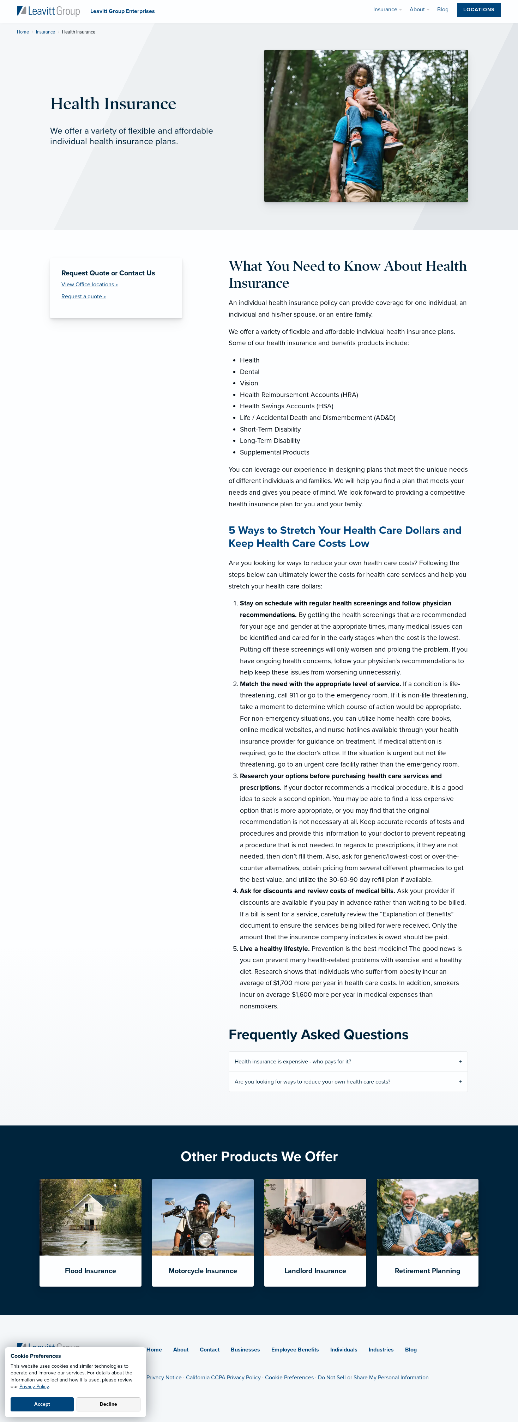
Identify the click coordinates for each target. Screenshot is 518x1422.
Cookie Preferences (289, 1377)
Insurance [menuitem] (385, 9)
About (180, 1349)
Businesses (245, 1349)
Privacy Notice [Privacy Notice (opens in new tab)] (164, 1377)
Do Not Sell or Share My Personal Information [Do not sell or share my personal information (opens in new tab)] (373, 1377)
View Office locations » (89, 284)
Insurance (45, 32)
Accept (42, 1404)
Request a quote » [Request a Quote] (83, 296)
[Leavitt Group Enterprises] (48, 10)
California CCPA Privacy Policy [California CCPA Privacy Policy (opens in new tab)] (223, 1377)
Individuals (343, 1349)
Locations (479, 10)
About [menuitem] (417, 9)
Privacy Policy (34, 1387)
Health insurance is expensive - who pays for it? (293, 1061)
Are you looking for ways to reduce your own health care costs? (312, 1081)
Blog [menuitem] (442, 9)
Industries (381, 1349)
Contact (209, 1349)
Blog (411, 1349)
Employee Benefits (295, 1349)
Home (23, 32)
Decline (108, 1404)
